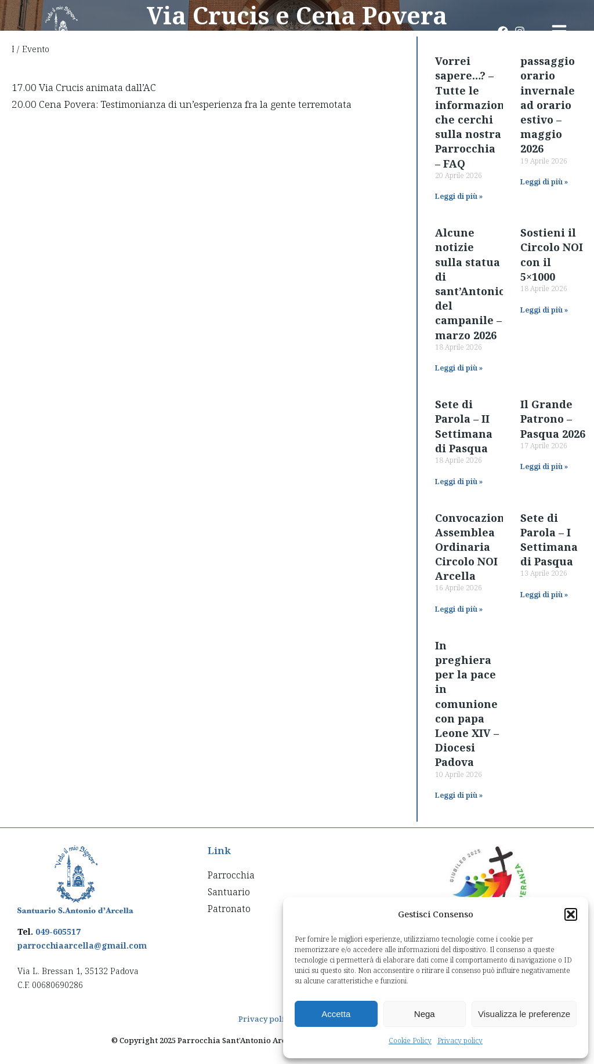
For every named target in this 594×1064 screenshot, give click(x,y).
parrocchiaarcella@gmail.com (82, 945)
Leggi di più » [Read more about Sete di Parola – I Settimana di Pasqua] (544, 595)
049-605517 (58, 931)
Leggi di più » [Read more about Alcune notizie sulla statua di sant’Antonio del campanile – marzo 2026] (459, 368)
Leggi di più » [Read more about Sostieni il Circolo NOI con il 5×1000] (544, 310)
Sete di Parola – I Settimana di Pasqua (549, 540)
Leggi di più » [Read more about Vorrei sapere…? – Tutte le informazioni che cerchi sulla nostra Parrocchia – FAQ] (459, 196)
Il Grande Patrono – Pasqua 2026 (552, 418)
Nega (424, 1014)
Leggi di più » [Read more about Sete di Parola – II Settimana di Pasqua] (459, 481)
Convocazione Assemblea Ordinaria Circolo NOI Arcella (473, 547)
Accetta (335, 1014)
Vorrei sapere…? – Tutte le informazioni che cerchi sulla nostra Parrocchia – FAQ (472, 112)
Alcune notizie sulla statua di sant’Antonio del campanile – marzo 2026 (470, 284)
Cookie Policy (410, 1040)
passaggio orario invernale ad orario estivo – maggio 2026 (547, 104)
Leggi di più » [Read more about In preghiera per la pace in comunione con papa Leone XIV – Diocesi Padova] (459, 795)
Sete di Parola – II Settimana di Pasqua (463, 426)
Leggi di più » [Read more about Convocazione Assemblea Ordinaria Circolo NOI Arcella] (459, 609)
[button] (571, 914)
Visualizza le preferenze (524, 1014)
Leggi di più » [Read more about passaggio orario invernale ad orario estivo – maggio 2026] (544, 182)
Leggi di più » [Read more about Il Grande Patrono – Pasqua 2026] (544, 466)
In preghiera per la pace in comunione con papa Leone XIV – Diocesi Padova (467, 703)
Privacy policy (460, 1040)
